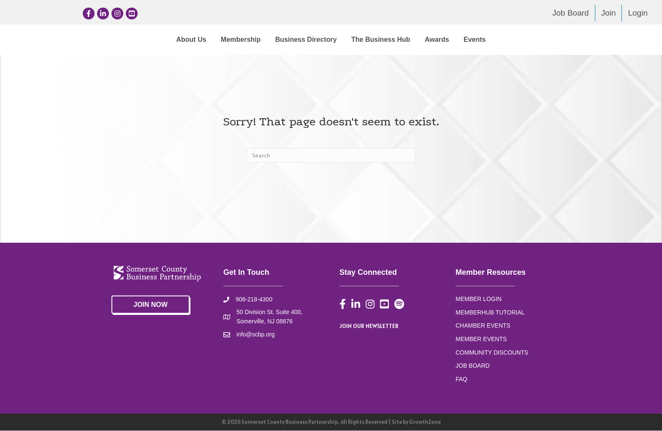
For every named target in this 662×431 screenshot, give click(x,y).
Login (638, 12)
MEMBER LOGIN (479, 299)
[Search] (331, 156)
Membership (171, 39)
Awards (506, 39)
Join (608, 12)
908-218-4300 (254, 299)
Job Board (570, 12)
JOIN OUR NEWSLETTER (369, 326)
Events (544, 39)
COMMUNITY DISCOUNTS (492, 353)
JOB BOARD (473, 366)
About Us (121, 39)
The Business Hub (450, 39)
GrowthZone (425, 422)
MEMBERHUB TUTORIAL (490, 312)
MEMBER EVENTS (481, 339)
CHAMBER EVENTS (483, 326)
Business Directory (236, 39)
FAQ (461, 379)
